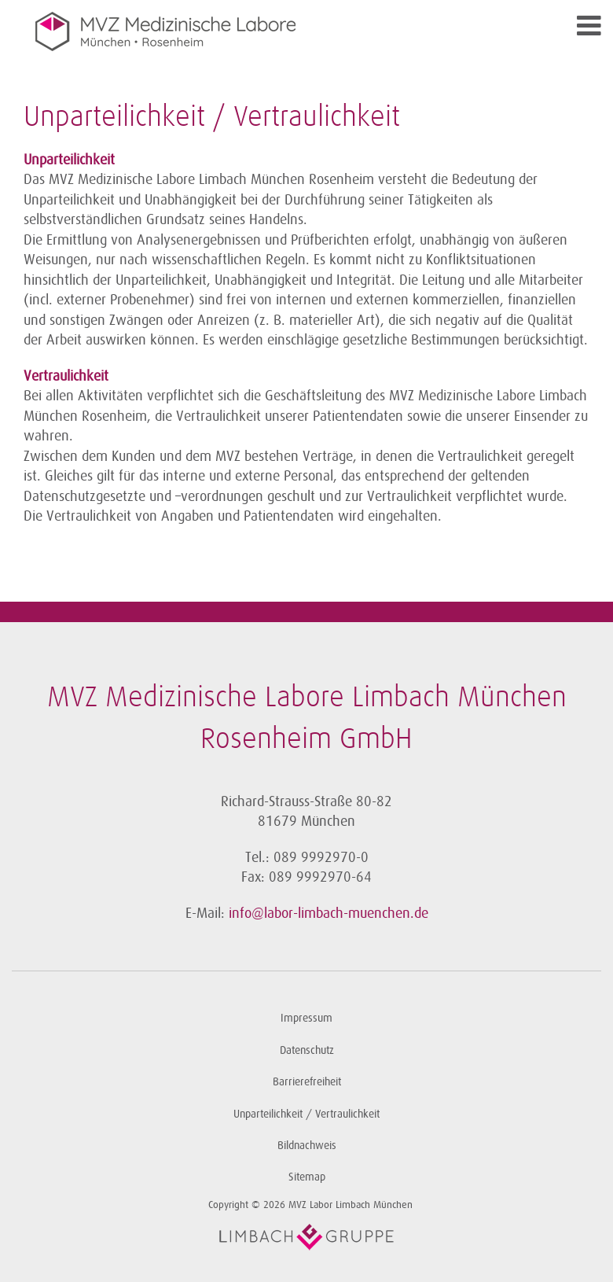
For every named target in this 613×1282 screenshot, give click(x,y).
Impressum (306, 1018)
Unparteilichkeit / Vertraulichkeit (306, 1114)
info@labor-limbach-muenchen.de (328, 913)
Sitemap (306, 1177)
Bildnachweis (306, 1145)
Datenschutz (307, 1050)
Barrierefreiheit (307, 1082)
